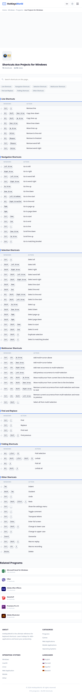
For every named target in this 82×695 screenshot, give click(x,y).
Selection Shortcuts (40, 87)
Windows (5, 659)
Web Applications (48, 641)
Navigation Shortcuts (22, 87)
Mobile (4, 674)
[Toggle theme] (72, 4)
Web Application (8, 670)
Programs (46, 634)
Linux (4, 667)
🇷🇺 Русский (46, 663)
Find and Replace (7, 91)
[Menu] (77, 4)
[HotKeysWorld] (12, 4)
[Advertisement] (41, 30)
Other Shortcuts (38, 91)
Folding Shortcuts (23, 91)
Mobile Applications (49, 645)
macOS (4, 663)
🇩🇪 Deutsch (46, 670)
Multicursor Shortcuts (57, 87)
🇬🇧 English (46, 659)
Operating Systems (49, 649)
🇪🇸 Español (46, 667)
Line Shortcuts (6, 87)
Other (4, 678)
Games (44, 638)
